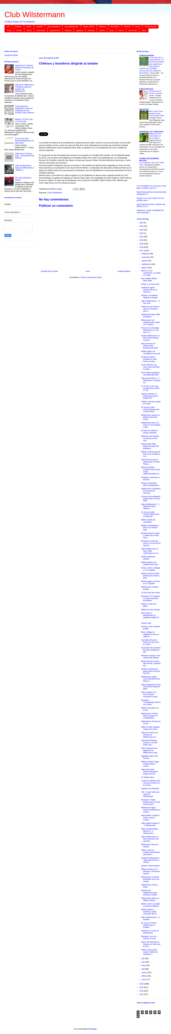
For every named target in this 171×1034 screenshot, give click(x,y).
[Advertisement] (81, 42)
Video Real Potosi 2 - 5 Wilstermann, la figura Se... (150, 380)
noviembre (146, 257)
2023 (141, 230)
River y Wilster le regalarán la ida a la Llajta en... (150, 634)
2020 (141, 240)
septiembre (146, 264)
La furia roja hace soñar (150, 593)
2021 (141, 237)
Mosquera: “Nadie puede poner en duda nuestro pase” (150, 802)
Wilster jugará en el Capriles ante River (149, 563)
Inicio (88, 271)
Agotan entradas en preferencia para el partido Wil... (149, 396)
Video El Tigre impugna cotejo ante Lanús (150, 728)
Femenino (127, 27)
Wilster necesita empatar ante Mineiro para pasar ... (150, 852)
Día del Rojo (115, 27)
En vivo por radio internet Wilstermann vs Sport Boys (24, 140)
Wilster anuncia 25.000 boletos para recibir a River (150, 575)
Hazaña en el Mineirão (150, 788)
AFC (8, 27)
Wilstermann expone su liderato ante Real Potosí (150, 417)
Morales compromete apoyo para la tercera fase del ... (150, 671)
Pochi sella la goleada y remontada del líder (150, 374)
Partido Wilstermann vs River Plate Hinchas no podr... (150, 338)
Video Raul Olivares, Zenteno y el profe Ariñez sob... (149, 742)
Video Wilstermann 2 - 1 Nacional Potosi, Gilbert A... (150, 506)
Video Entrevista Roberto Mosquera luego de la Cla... (149, 771)
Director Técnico (88, 27)
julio (143, 958)
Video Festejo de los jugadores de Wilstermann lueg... (149, 750)
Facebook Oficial (11, 55)
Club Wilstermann (34, 14)
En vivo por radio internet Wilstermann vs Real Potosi (150, 409)
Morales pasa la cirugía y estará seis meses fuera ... (150, 535)
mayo (144, 965)
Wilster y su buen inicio (150, 284)
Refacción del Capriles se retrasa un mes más (150, 438)
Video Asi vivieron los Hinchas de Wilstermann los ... (149, 735)
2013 (141, 994)
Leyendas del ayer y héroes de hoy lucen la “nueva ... (150, 642)
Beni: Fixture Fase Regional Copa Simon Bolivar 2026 (156, 113)
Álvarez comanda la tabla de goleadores (150, 484)
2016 (141, 984)
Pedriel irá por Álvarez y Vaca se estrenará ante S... (150, 309)
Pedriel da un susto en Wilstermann (150, 932)
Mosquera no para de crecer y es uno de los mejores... (151, 543)
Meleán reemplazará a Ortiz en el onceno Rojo (150, 527)
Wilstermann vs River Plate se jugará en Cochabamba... (149, 715)
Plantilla (102, 30)
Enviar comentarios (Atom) (91, 277)
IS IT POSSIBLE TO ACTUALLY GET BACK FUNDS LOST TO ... (151, 187)
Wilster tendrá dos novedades (148, 521)
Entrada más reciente (49, 271)
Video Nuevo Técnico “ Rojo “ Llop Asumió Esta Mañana (24, 156)
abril (143, 969)
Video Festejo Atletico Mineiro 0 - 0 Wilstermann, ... (149, 831)
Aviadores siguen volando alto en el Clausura (149, 290)
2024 (141, 226)
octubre (145, 261)
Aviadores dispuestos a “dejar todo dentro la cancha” (150, 860)
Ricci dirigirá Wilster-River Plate (149, 279)
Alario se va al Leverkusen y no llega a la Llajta (150, 273)
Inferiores (68, 30)
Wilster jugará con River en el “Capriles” (150, 582)
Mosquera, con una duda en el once (148, 937)
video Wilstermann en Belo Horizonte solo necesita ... (149, 839)
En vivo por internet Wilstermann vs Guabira (149, 925)
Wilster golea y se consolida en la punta (150, 352)
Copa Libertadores (53, 27)
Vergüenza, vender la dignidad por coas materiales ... (150, 211)
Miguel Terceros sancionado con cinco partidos (155, 136)
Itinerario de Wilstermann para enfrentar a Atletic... (149, 892)
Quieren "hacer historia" (150, 866)
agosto (144, 268)
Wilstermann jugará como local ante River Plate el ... (150, 679)
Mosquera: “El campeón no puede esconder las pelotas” (150, 598)
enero (144, 979)
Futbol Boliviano (146, 89)
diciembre (146, 254)
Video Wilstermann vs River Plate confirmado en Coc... (150, 551)
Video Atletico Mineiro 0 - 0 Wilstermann (150, 824)
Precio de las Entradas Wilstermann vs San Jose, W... (150, 330)
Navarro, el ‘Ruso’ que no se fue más (24, 120)
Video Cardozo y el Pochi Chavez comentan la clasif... (150, 694)
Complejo (39, 27)
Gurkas (9, 30)
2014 (141, 991)
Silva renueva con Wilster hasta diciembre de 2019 (149, 345)
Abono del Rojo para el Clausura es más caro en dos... (150, 944)
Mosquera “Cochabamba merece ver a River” (151, 702)
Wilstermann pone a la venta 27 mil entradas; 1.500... (151, 425)
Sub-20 (121, 30)
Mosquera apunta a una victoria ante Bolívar (150, 657)
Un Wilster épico (147, 777)
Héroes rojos (146, 623)
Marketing (91, 30)
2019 (141, 244)
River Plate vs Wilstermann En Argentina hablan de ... (150, 616)
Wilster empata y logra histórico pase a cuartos (150, 764)
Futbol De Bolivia (146, 55)
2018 (141, 247)
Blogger (94, 1029)
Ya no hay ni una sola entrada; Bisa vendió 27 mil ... (150, 388)
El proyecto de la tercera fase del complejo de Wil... (151, 650)
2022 (141, 233)
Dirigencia (102, 27)
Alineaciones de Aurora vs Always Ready (155, 93)
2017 (141, 251)
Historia (29, 30)
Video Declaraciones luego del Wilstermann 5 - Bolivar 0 (24, 168)
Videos (144, 30)
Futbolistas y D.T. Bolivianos (151, 132)
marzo (144, 972)
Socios (111, 30)
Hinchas (19, 30)
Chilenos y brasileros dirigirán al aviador (149, 296)
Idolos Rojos (41, 30)
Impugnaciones (55, 30)
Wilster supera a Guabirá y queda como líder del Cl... (149, 911)
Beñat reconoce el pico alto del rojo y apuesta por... (151, 663)
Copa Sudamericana (71, 27)
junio (144, 962)
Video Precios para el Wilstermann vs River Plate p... (150, 462)
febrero (145, 976)
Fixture (137, 27)
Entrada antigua (124, 271)
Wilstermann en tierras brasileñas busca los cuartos (150, 879)
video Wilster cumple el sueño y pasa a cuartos (150, 817)
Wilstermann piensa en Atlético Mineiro (150, 899)
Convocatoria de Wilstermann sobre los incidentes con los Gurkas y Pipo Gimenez (24, 109)
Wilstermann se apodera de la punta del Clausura (151, 491)
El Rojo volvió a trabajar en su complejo (150, 569)
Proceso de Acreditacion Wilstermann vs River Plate (150, 498)
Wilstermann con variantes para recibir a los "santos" (150, 322)
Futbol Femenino (150, 27)
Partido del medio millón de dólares (150, 315)
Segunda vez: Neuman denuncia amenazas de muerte (24, 67)
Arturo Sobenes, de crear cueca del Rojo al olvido (150, 367)
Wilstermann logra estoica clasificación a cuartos (150, 810)
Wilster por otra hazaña (150, 610)
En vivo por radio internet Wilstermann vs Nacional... (150, 514)
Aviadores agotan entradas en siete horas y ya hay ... (149, 359)
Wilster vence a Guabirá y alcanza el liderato (150, 905)
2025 (141, 223)
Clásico (28, 27)
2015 (141, 987)
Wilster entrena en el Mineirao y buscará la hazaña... (150, 871)
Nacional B (144, 109)
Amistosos (18, 27)
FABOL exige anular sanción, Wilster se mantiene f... (149, 952)
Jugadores (79, 30)
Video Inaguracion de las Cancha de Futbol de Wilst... (151, 687)
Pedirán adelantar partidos (148, 558)
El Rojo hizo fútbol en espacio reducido (149, 432)
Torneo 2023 (132, 30)
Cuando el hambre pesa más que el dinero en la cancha (150, 783)
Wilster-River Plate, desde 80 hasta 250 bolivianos (150, 446)
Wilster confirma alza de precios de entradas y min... (150, 454)
